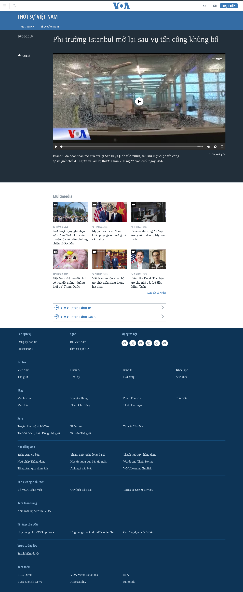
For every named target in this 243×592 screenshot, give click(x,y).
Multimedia (27, 26)
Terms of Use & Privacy (138, 490)
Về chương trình (50, 26)
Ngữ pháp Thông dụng (31, 461)
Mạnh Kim (24, 398)
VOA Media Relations (84, 575)
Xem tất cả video (156, 293)
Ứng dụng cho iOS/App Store (36, 532)
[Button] (24, 56)
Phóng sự (76, 426)
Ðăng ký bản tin (27, 342)
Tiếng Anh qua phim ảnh (33, 468)
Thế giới (23, 377)
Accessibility (78, 582)
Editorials (129, 582)
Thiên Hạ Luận (132, 405)
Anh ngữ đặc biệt (81, 468)
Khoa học (182, 370)
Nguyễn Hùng (79, 398)
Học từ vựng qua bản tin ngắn (88, 461)
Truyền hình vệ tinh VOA (33, 426)
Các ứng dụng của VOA (138, 532)
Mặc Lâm (23, 405)
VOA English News (30, 582)
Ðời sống (128, 377)
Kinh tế (127, 370)
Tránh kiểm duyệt (28, 553)
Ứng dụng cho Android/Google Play (92, 532)
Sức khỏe (181, 377)
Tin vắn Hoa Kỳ (133, 426)
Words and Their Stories (138, 461)
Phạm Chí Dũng (80, 405)
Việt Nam (23, 370)
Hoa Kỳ (75, 377)
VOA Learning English (137, 468)
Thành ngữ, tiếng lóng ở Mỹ (87, 454)
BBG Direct (25, 575)
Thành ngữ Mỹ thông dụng (139, 454)
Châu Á (75, 370)
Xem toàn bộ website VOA (34, 511)
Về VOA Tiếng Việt (30, 490)
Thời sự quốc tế (79, 349)
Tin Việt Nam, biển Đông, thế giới (39, 433)
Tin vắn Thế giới (80, 433)
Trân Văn (181, 398)
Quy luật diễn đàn (81, 490)
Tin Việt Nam (78, 342)
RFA (126, 575)
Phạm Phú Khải (132, 398)
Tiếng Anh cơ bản (28, 454)
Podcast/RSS (25, 349)
